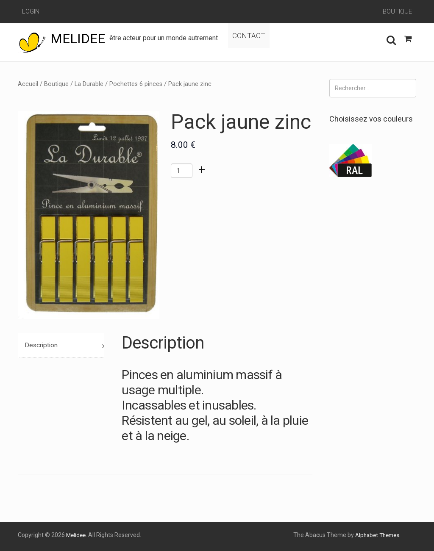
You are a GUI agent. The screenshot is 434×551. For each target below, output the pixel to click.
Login (30, 11)
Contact (266, 38)
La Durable (89, 84)
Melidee (78, 38)
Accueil (28, 84)
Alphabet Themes (375, 535)
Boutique (397, 11)
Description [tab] (42, 345)
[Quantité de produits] (181, 170)
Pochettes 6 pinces (136, 84)
